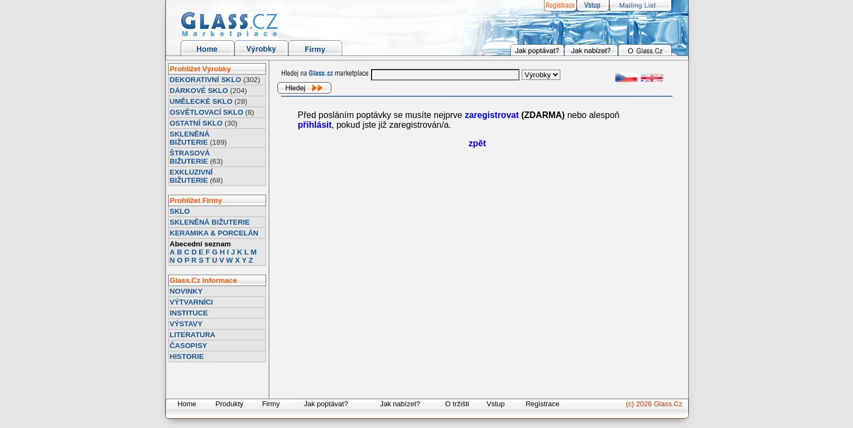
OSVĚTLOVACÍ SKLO (206, 112)
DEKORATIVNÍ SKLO (206, 80)
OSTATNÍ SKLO (196, 123)
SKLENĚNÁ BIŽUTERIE (189, 138)
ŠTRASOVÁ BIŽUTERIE (190, 157)
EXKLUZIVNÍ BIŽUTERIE (191, 176)
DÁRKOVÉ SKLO (199, 90)
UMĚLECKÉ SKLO (201, 101)
